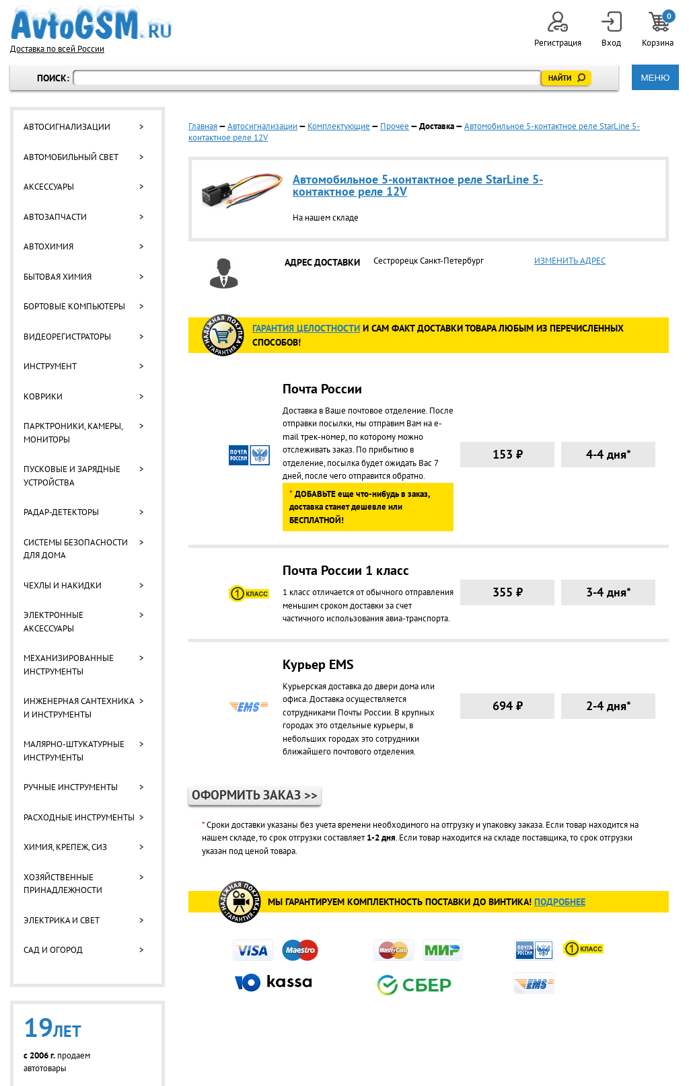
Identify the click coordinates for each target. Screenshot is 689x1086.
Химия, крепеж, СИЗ (65, 847)
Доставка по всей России (57, 48)
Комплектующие (338, 126)
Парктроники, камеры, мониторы (73, 432)
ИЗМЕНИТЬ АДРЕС (570, 260)
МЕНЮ (655, 78)
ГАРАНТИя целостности (306, 328)
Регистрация (557, 29)
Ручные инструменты (71, 787)
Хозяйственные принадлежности (63, 883)
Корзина (659, 29)
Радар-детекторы (61, 512)
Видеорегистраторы (67, 336)
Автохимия (48, 246)
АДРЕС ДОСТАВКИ (322, 262)
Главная (202, 126)
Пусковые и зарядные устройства (72, 475)
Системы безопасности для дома (76, 549)
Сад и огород (53, 950)
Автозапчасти (55, 217)
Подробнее (559, 902)
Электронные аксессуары (53, 621)
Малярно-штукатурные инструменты (74, 750)
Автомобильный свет (71, 157)
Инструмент (50, 366)
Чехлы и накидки (63, 585)
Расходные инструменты (79, 817)
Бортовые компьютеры (74, 306)
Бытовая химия (58, 276)
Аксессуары (49, 186)
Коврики (43, 396)
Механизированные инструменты (69, 664)
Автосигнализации (67, 126)
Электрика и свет (62, 920)
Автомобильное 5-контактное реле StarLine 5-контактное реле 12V (418, 185)
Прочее (394, 126)
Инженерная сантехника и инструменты (79, 707)
